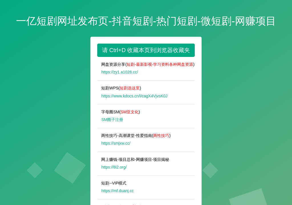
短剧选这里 (130, 88)
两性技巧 (161, 135)
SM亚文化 (130, 112)
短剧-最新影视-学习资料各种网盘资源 (160, 64)
